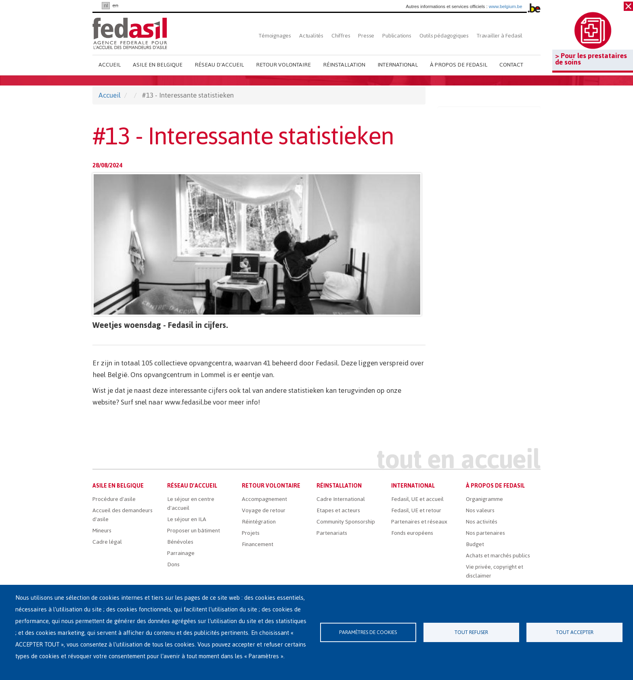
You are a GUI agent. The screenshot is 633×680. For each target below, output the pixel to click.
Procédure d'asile (114, 499)
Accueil (110, 64)
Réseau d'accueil (219, 64)
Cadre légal (107, 541)
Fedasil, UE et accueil (417, 499)
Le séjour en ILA (186, 519)
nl (106, 5)
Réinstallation (344, 64)
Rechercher (533, 36)
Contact (511, 64)
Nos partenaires (485, 533)
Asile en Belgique (157, 64)
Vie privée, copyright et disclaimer (494, 571)
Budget (475, 544)
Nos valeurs (480, 510)
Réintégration (259, 521)
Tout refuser (471, 632)
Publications (396, 35)
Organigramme (484, 499)
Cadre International (340, 499)
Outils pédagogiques (444, 35)
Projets (251, 533)
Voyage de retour (263, 510)
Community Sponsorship (345, 521)
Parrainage (181, 553)
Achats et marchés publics (498, 555)
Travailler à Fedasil (499, 35)
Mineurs (101, 530)
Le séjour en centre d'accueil (190, 503)
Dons (173, 564)
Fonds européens (412, 533)
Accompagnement (264, 499)
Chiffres (340, 35)
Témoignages (275, 35)
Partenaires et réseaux (419, 521)
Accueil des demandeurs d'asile (122, 515)
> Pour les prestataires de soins (591, 59)
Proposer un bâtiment (193, 530)
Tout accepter (574, 632)
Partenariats (331, 533)
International (397, 64)
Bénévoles (180, 541)
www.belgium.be (505, 6)
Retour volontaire (283, 64)
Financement (257, 544)
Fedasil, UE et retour (416, 510)
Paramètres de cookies (368, 632)
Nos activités (481, 521)
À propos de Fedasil (458, 64)
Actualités (311, 35)
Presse (366, 35)
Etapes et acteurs (338, 510)
